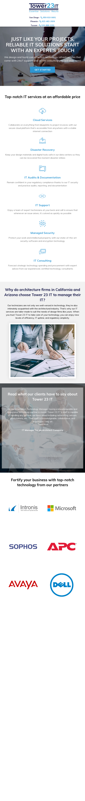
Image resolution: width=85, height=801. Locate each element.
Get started (43, 69)
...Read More (42, 424)
